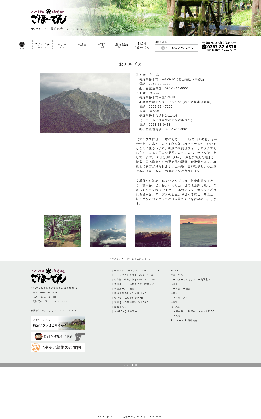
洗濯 (177, 316)
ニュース (177, 320)
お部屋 (174, 284)
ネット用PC (206, 311)
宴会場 (178, 311)
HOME (36, 28)
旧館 (187, 288)
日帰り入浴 (180, 297)
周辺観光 (57, 28)
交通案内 (204, 279)
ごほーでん (177, 275)
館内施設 (176, 307)
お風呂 (174, 293)
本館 (177, 288)
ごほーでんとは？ (184, 279)
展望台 (191, 311)
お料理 (174, 302)
